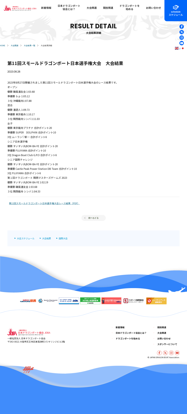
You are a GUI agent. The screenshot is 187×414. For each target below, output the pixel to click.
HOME (2, 45)
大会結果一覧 (29, 45)
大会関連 (14, 45)
